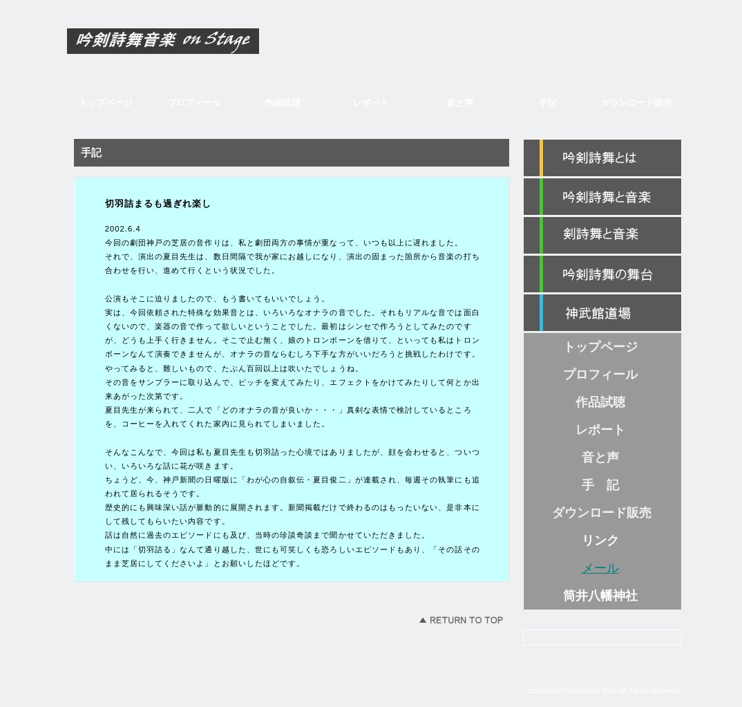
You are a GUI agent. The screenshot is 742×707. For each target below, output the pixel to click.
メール (600, 568)
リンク (600, 540)
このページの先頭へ (461, 620)
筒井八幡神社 (600, 596)
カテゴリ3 (602, 274)
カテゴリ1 (602, 197)
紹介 (602, 158)
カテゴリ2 (602, 235)
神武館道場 (602, 313)
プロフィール (194, 102)
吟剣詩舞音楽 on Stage (195, 45)
